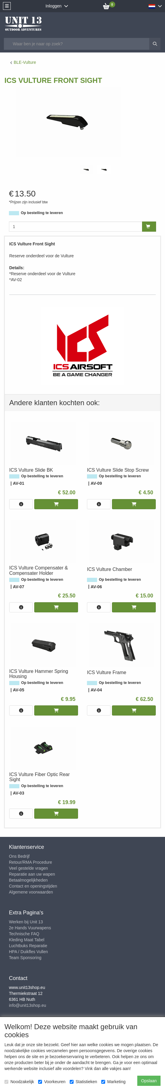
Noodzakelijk (19, 1081)
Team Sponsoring (25, 957)
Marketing (113, 1081)
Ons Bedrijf (19, 856)
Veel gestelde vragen (28, 868)
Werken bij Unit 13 (26, 921)
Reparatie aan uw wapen (32, 874)
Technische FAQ (24, 933)
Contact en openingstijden (33, 886)
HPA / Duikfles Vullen (28, 951)
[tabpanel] (86, 169)
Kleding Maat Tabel (26, 939)
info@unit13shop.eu (27, 1005)
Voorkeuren (52, 1081)
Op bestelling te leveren (42, 213)
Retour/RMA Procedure (30, 862)
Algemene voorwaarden (31, 892)
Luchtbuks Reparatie (28, 945)
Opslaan (149, 1080)
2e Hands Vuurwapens (30, 927)
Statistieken (83, 1081)
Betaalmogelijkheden (28, 880)
